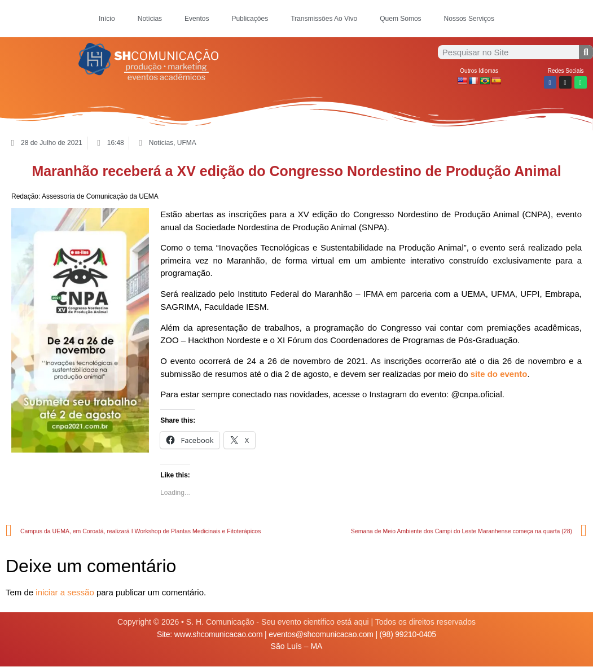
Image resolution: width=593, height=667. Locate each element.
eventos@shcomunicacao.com (321, 634)
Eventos (197, 19)
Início (107, 19)
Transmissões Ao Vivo (324, 19)
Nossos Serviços (469, 19)
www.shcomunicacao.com (218, 634)
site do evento (499, 374)
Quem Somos (400, 19)
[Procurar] (586, 52)
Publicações (249, 19)
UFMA (186, 143)
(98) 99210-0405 (408, 634)
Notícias (150, 19)
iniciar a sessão (65, 592)
